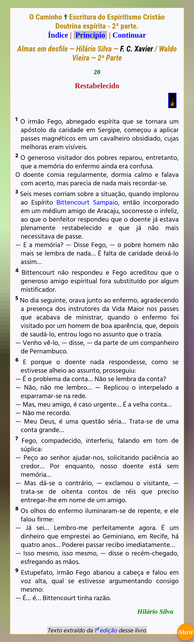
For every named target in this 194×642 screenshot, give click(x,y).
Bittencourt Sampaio (87, 202)
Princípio (90, 35)
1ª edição (105, 630)
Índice (58, 35)
